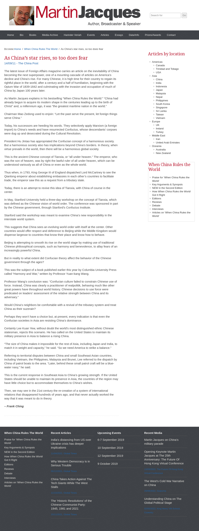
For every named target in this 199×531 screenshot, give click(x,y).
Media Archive (50, 35)
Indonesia (161, 86)
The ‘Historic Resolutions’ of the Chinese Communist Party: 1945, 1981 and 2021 (71, 504)
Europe (156, 121)
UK (157, 125)
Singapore (161, 107)
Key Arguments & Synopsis (167, 184)
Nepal (159, 96)
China (159, 79)
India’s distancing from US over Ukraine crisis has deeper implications (71, 443)
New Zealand (163, 153)
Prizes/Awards (153, 35)
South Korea (163, 103)
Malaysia (161, 93)
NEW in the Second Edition (167, 187)
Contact (171, 35)
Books (32, 35)
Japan (159, 89)
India (158, 82)
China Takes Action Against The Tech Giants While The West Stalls (71, 483)
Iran (158, 139)
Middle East (158, 135)
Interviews (158, 209)
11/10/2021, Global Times (64, 492)
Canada (160, 65)
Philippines (162, 100)
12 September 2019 (110, 455)
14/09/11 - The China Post (21, 63)
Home (10, 35)
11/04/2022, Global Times (64, 453)
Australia (161, 149)
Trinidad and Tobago (167, 68)
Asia (154, 75)
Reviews (157, 202)
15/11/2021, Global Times (64, 514)
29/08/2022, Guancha (155, 490)
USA (158, 72)
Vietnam (160, 118)
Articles (105, 35)
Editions (156, 198)
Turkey (159, 132)
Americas (157, 61)
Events (91, 35)
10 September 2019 (110, 447)
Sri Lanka (161, 111)
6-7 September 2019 (111, 439)
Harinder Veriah (72, 35)
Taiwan (160, 114)
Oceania (156, 146)
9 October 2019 (108, 463)
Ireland (160, 128)
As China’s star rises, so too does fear (46, 58)
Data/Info (134, 35)
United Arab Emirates (168, 142)
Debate (156, 205)
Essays (119, 35)
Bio (22, 35)
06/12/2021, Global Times (64, 471)
